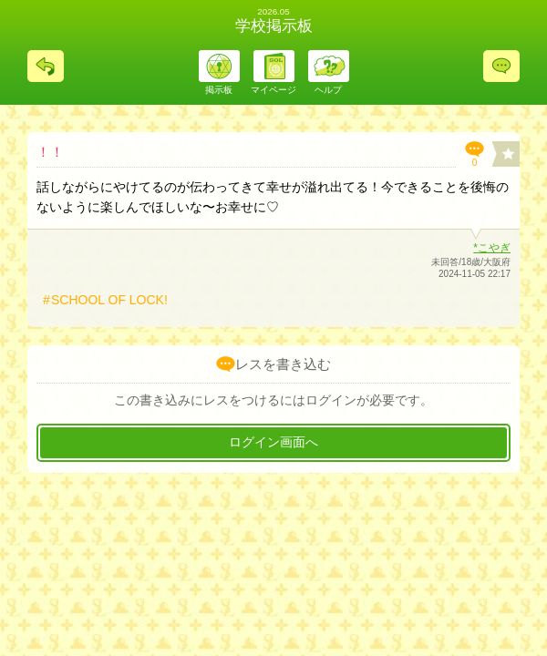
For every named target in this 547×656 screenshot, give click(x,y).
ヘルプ (328, 90)
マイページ (273, 90)
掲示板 (218, 90)
